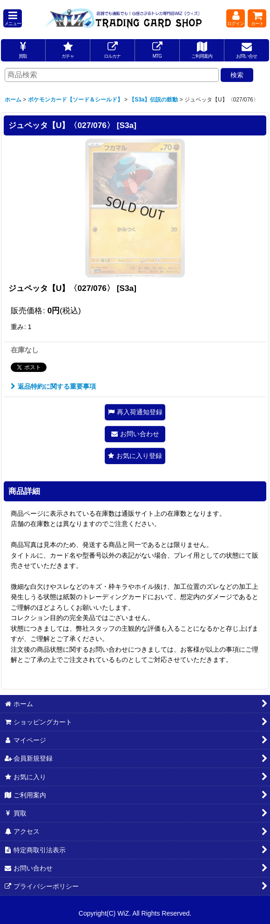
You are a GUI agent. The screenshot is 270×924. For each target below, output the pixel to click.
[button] (12, 18)
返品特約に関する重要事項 (53, 386)
